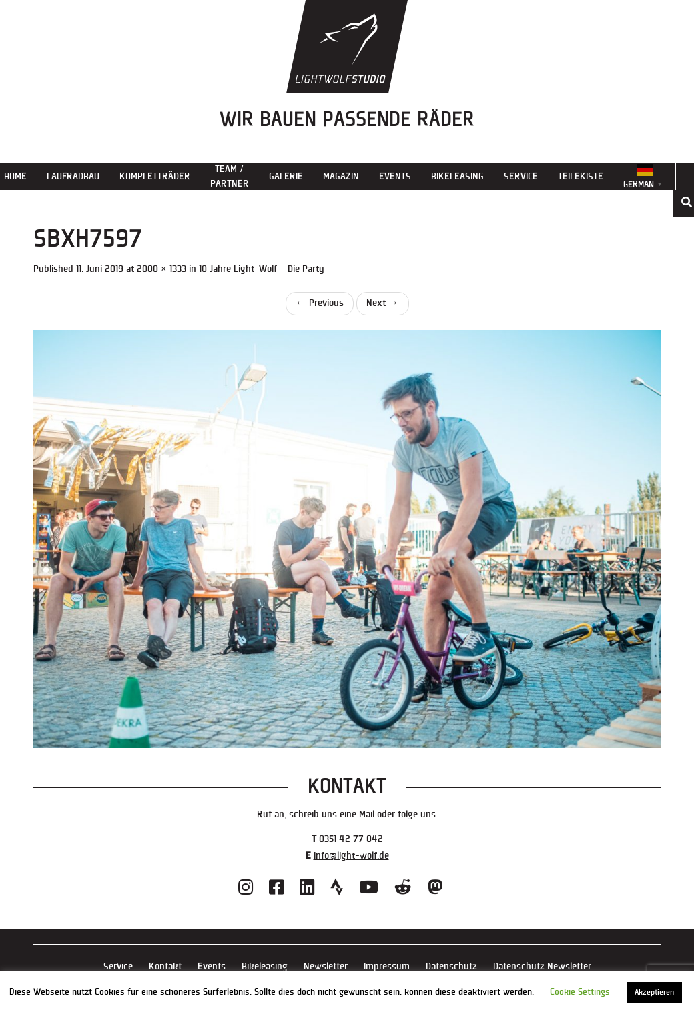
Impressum (387, 966)
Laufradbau (73, 176)
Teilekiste (580, 176)
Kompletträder (154, 176)
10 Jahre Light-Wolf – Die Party (261, 269)
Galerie (286, 176)
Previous (320, 303)
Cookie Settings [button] (580, 992)
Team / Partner (229, 176)
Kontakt (165, 966)
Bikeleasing (457, 176)
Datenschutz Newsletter (542, 966)
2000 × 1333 (161, 269)
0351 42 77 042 (351, 839)
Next (382, 303)
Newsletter (326, 966)
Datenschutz (451, 966)
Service (521, 176)
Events (395, 176)
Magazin (341, 176)
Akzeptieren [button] (654, 992)
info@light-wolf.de (351, 856)
